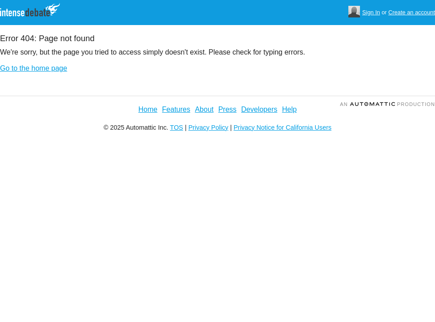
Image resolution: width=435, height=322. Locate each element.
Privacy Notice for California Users (282, 127)
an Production (387, 104)
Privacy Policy (208, 127)
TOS (176, 127)
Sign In (371, 12)
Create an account (411, 12)
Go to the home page (33, 68)
